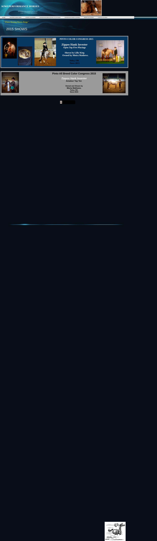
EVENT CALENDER (30, 17)
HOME (3, 17)
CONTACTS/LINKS (102, 17)
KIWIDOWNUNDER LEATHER (72, 17)
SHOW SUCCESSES (89, 17)
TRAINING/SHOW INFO (15, 17)
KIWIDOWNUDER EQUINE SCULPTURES (50, 17)
